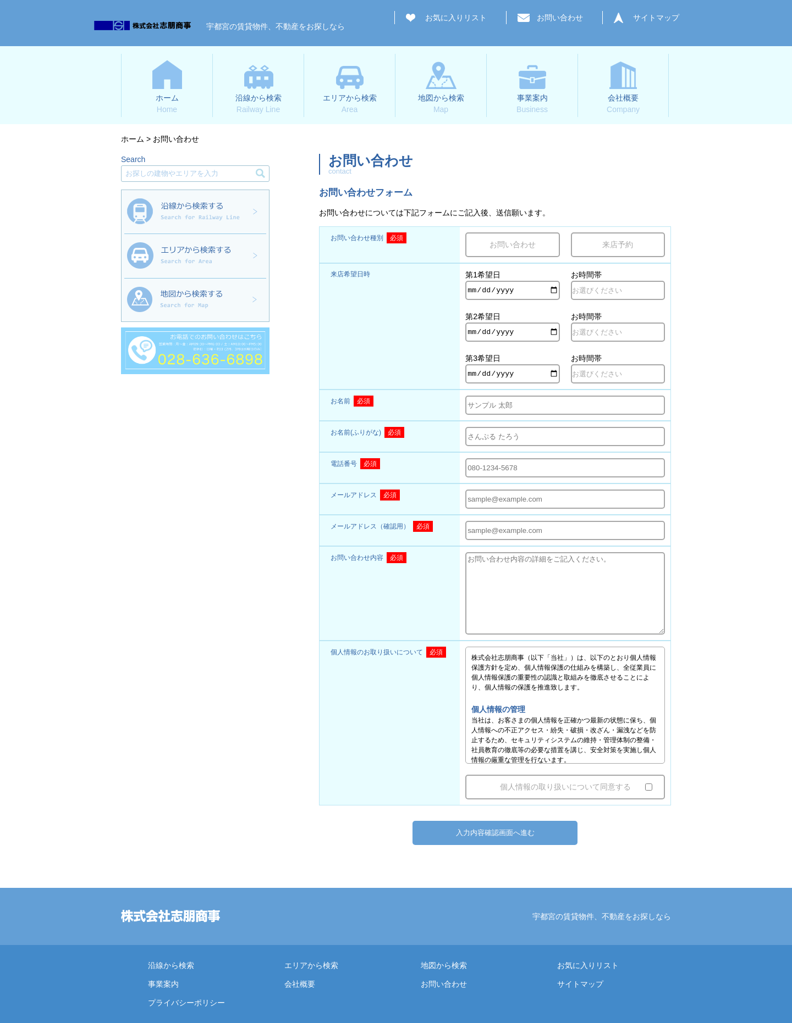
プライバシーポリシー (186, 1002)
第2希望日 (483, 316)
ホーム (132, 139)
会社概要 (299, 984)
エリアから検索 (311, 965)
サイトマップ (656, 17)
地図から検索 (444, 965)
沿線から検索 (171, 965)
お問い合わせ (560, 17)
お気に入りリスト (456, 17)
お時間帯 (586, 274)
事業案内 (163, 984)
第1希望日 (483, 274)
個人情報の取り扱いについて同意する (565, 786)
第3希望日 (483, 358)
